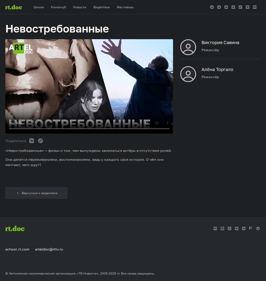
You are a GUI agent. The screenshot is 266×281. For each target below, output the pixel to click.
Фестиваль (125, 7)
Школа (39, 7)
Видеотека (101, 7)
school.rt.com (17, 249)
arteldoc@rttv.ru (49, 249)
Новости (79, 7)
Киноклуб (58, 7)
